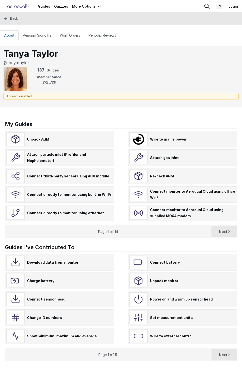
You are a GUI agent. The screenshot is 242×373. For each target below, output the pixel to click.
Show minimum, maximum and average (62, 336)
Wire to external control (171, 336)
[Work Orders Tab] (70, 35)
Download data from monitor (52, 262)
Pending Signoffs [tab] (37, 35)
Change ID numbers (44, 318)
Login (233, 6)
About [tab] (9, 35)
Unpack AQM (38, 139)
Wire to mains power (168, 139)
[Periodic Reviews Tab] (102, 35)
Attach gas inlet (164, 158)
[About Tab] (9, 35)
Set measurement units (171, 318)
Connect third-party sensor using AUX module (68, 176)
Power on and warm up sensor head (181, 299)
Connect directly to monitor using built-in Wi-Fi (69, 194)
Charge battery (40, 281)
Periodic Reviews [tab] (102, 35)
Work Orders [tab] (70, 35)
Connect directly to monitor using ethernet (65, 213)
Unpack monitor (164, 281)
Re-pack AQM (162, 176)
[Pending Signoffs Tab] (37, 35)
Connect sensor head (46, 299)
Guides (44, 6)
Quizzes (61, 6)
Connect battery (165, 262)
